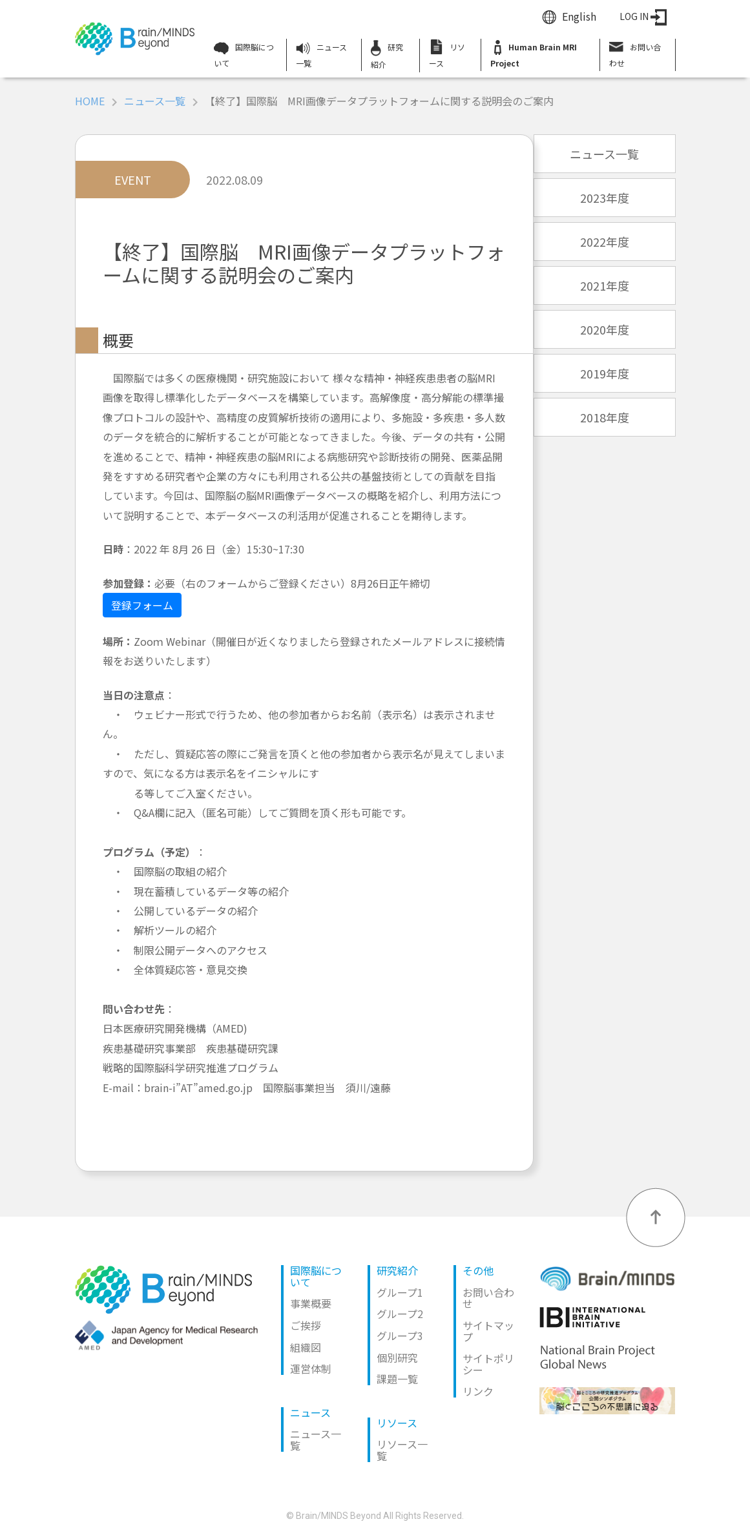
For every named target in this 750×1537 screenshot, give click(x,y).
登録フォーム (142, 605)
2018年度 (604, 417)
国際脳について (244, 54)
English (579, 16)
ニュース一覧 (321, 54)
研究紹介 (387, 55)
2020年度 (604, 329)
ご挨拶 (305, 1325)
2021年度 (604, 285)
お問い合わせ (635, 53)
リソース (447, 53)
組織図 (305, 1347)
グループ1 (400, 1292)
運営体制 (310, 1368)
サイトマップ (488, 1331)
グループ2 (400, 1313)
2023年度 (604, 197)
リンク (478, 1391)
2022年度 (604, 241)
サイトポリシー (488, 1363)
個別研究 (397, 1357)
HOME (90, 100)
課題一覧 (397, 1379)
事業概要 (310, 1303)
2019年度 (604, 373)
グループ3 (400, 1335)
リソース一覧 (402, 1449)
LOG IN (643, 16)
